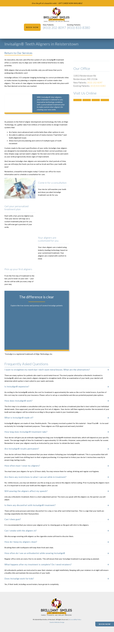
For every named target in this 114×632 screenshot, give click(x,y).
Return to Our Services (18, 53)
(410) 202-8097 (54, 28)
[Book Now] (104, 624)
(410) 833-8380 (78, 28)
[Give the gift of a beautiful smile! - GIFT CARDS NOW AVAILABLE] (57, 3)
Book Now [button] (32, 27)
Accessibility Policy (75, 619)
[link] (57, 15)
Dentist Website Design (57, 622)
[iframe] (18, 102)
